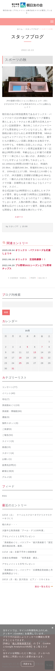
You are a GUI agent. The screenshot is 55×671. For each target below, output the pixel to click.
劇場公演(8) (8, 471)
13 (34, 352)
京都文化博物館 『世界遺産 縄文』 (21, 558)
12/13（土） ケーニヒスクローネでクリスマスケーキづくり (27, 517)
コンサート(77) (9, 387)
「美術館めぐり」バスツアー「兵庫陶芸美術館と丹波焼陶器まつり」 (27, 572)
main (33, 277)
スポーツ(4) (8, 453)
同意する (27, 664)
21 (42, 358)
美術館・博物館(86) (12, 411)
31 (13, 368)
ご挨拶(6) (7, 429)
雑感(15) (6, 447)
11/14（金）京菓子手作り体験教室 (19, 552)
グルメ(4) (7, 477)
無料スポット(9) (10, 423)
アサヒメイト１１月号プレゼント (18, 536)
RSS (4, 496)
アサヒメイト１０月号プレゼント (18, 564)
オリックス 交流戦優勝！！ (30, 259)
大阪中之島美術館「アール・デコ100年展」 (24, 530)
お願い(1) (7, 459)
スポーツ (19, 217)
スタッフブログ (32, 29)
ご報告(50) (7, 435)
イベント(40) (8, 393)
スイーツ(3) (8, 441)
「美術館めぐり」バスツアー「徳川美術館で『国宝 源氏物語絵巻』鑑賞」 (27, 544)
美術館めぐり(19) (11, 405)
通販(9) (6, 417)
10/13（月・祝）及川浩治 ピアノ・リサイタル (26, 579)
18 (20, 358)
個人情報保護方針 (21, 643)
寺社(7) (6, 399)
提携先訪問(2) (9, 465)
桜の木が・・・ (10, 524)
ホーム (20, 29)
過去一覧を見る (42, 587)
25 (20, 363)
